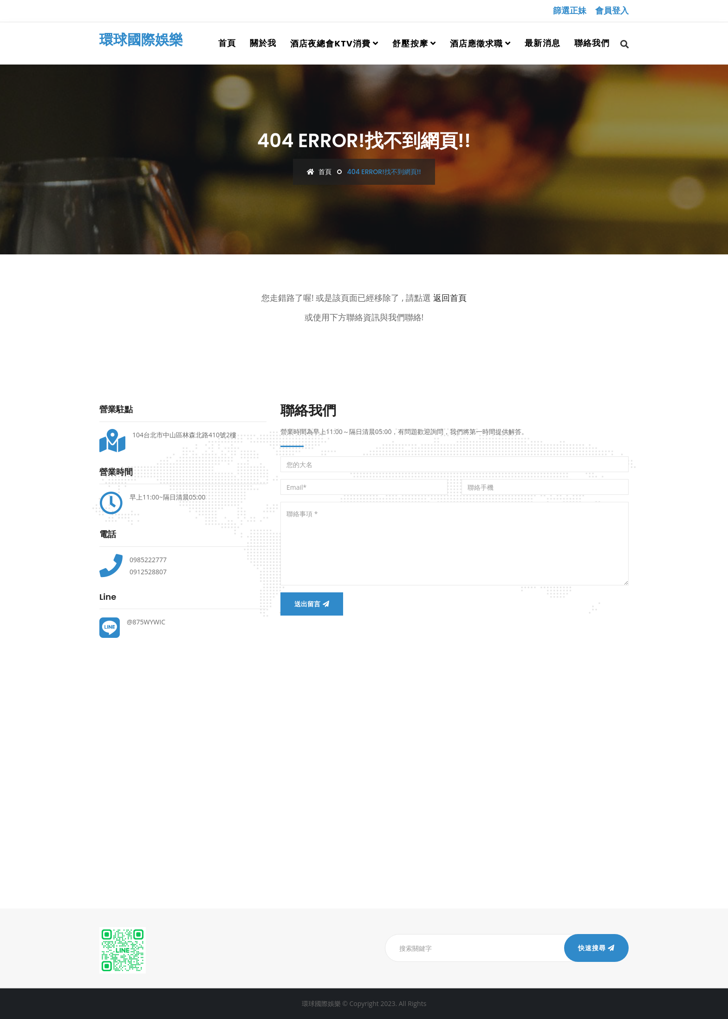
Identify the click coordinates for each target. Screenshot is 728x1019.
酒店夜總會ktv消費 (330, 43)
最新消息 (542, 43)
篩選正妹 (569, 10)
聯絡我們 (592, 43)
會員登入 (612, 10)
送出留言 (311, 604)
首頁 (227, 43)
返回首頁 (450, 298)
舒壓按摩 (410, 43)
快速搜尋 (596, 948)
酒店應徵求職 (476, 43)
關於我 (263, 43)
